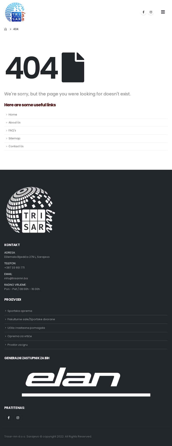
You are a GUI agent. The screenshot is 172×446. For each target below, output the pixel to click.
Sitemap (14, 138)
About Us (15, 122)
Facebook (8, 418)
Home (13, 114)
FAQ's (12, 130)
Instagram (18, 418)
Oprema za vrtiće (19, 336)
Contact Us (16, 146)
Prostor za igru (17, 345)
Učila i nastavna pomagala (26, 328)
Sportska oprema (19, 311)
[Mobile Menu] (163, 12)
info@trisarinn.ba (16, 278)
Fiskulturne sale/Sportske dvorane (31, 319)
